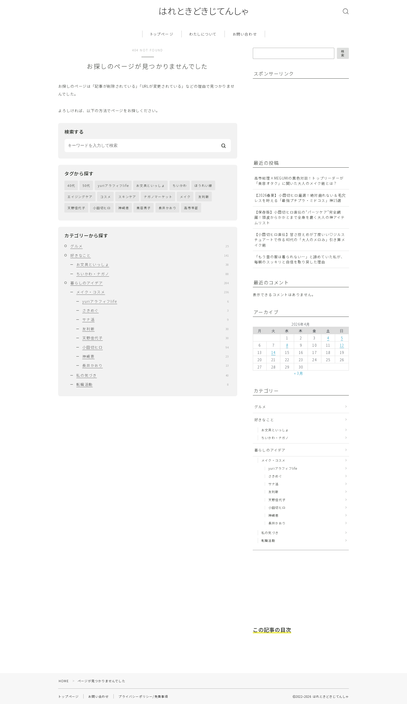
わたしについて (203, 34)
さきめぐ (155, 310)
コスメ (105, 196)
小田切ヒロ (102, 208)
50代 (86, 185)
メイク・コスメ (152, 292)
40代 (71, 185)
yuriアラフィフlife (113, 185)
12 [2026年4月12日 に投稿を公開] (342, 345)
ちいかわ (180, 185)
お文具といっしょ (150, 185)
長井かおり (168, 208)
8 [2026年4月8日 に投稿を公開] (287, 345)
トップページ (162, 34)
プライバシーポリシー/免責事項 (143, 696)
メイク (185, 196)
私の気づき (152, 375)
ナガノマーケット (158, 196)
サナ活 (155, 319)
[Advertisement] (294, 115)
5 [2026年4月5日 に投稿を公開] (342, 337)
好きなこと (149, 255)
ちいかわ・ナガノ (152, 273)
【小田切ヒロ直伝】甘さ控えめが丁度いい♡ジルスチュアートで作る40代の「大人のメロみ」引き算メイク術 (299, 240)
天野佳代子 (76, 208)
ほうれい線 (203, 185)
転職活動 (152, 384)
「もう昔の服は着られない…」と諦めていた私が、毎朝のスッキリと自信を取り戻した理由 (299, 259)
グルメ (149, 246)
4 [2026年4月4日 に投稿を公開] (328, 337)
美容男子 (144, 208)
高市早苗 (191, 208)
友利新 (203, 196)
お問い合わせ (245, 34)
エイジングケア (80, 196)
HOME (64, 681)
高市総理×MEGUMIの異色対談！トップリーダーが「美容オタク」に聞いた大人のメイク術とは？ (299, 180)
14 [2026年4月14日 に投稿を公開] (273, 352)
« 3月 (298, 373)
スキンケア (127, 196)
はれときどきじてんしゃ (203, 11)
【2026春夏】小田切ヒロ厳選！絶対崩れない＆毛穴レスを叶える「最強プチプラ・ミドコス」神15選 (300, 198)
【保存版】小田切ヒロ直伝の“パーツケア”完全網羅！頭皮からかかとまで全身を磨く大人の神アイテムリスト (299, 217)
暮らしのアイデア (149, 282)
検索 (343, 53)
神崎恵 (123, 208)
